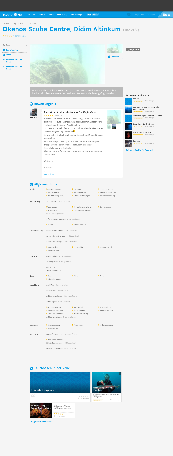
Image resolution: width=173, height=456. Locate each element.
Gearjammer (35, 117)
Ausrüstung (62, 14)
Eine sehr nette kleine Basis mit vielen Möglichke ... (70, 112)
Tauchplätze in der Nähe (14, 60)
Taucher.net (12, 14)
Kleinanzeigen (77, 14)
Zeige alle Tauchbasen (41, 421)
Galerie (42, 14)
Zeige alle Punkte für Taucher (139, 150)
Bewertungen (12, 50)
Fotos (8, 55)
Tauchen (31, 14)
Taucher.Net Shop (165, 14)
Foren (51, 14)
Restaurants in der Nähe (14, 67)
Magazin (92, 14)
